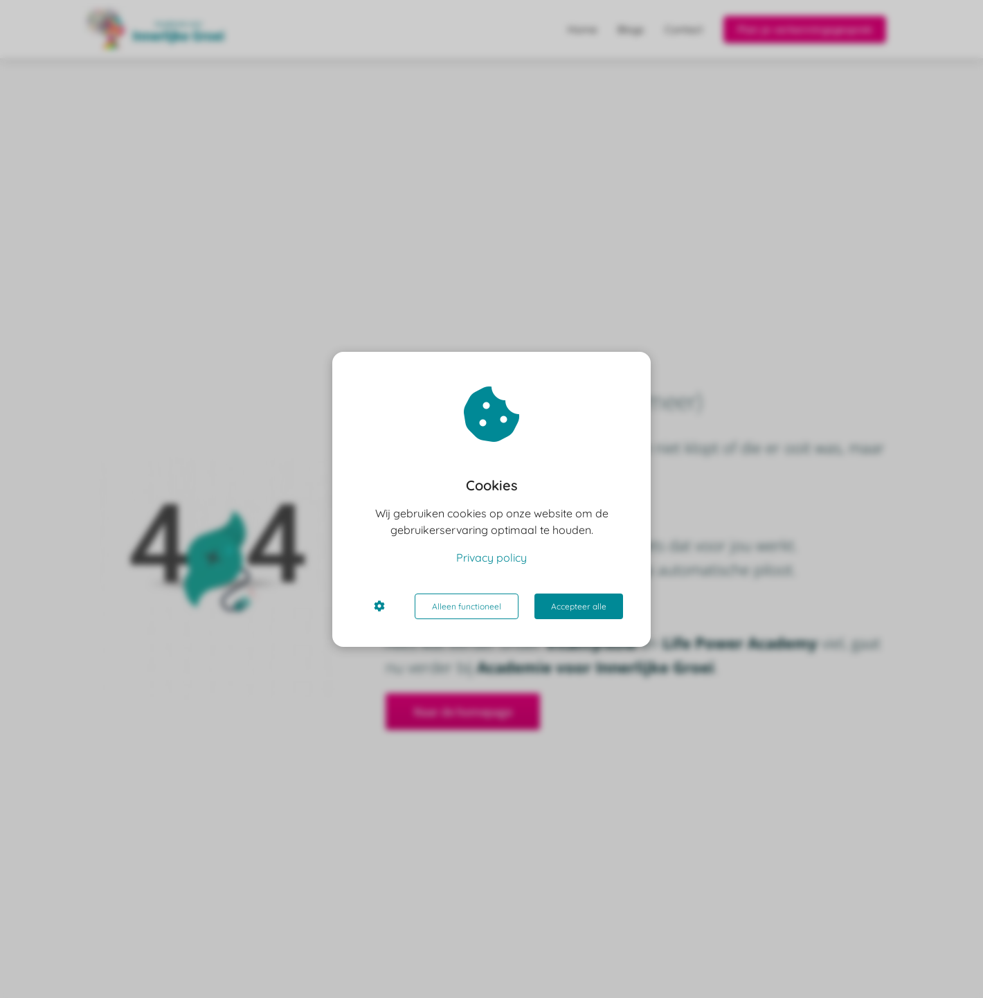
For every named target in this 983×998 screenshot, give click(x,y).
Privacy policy (491, 557)
